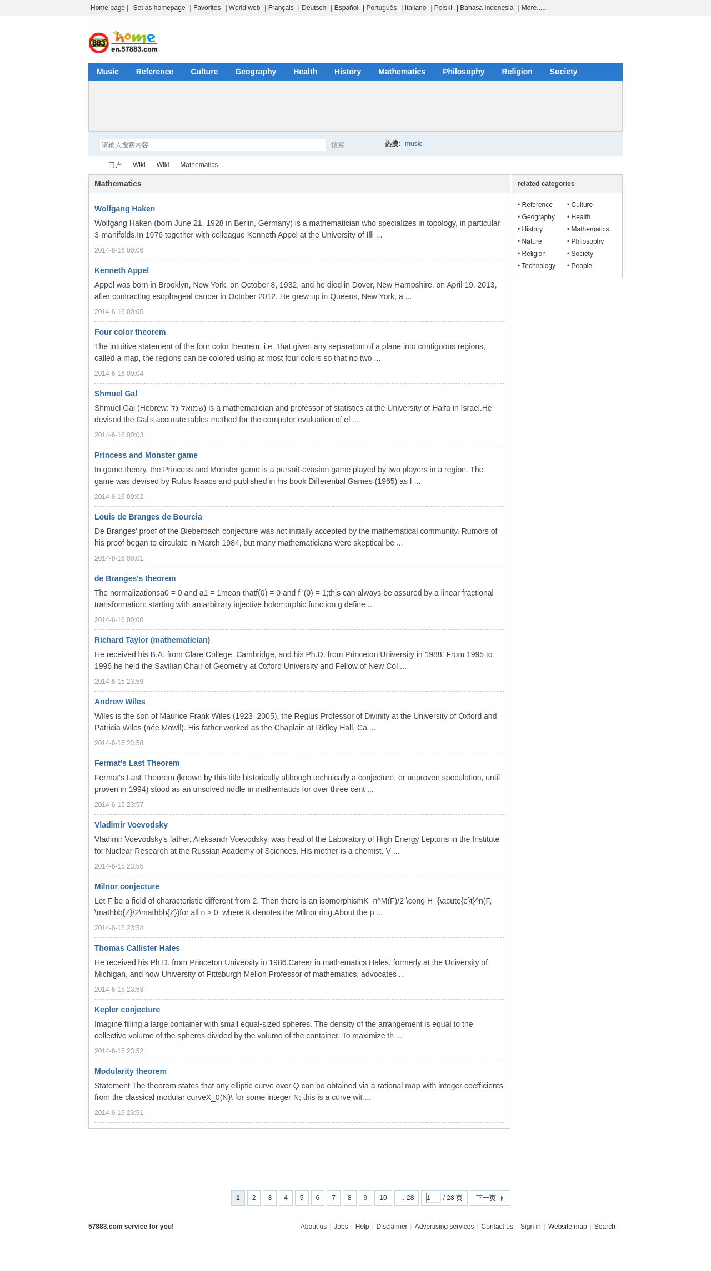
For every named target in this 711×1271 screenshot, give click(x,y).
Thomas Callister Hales (137, 948)
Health (305, 71)
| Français (278, 8)
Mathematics (401, 71)
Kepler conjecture (127, 1009)
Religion (517, 71)
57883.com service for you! (131, 1226)
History (347, 71)
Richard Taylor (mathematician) (152, 640)
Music (108, 71)
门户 (115, 165)
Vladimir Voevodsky (131, 824)
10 (383, 1198)
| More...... (533, 8)
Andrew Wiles (120, 701)
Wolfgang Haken (124, 208)
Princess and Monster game (146, 455)
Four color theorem (130, 331)
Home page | (110, 8)
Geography (255, 71)
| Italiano (413, 8)
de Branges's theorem (135, 578)
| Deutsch (312, 8)
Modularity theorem (130, 1071)
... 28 (406, 1198)
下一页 (486, 1198)
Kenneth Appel (121, 270)
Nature (532, 241)
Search (604, 1226)
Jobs (341, 1226)
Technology (538, 266)
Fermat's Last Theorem (137, 763)
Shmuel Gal (115, 393)
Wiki (139, 165)
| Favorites (205, 8)
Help (362, 1226)
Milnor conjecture (126, 886)
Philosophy (463, 71)
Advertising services (444, 1226)
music (413, 144)
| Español (344, 8)
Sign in (530, 1226)
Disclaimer (392, 1226)
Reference (155, 71)
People (582, 266)
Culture (204, 71)
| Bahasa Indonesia (485, 8)
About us (314, 1226)
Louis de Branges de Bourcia (148, 516)
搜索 (337, 145)
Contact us (497, 1226)
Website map (567, 1226)
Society (564, 71)
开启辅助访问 (620, 8)
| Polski (441, 8)
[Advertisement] (355, 106)
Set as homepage (159, 8)
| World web (242, 8)
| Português (380, 8)
